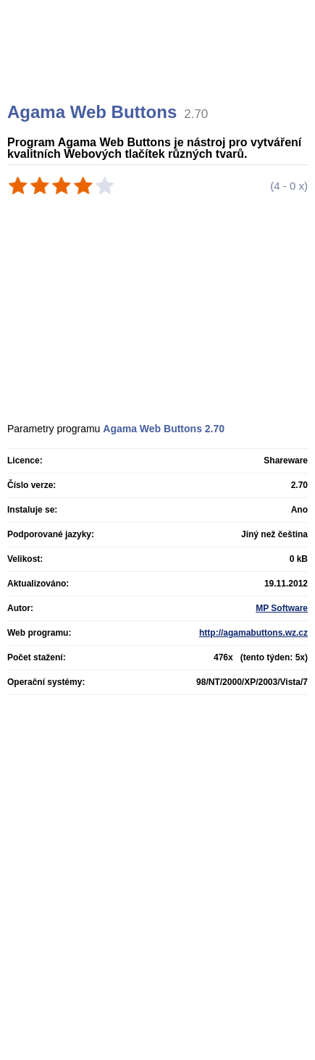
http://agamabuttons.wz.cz (253, 633)
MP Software (282, 608)
